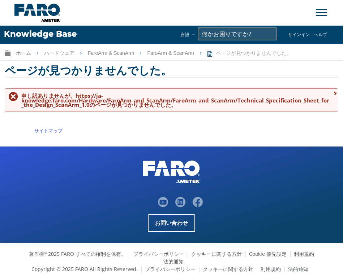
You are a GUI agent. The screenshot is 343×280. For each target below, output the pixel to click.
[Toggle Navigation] (321, 12)
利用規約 (304, 253)
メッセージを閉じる (334, 93)
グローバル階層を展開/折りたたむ (7, 53)
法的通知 (173, 261)
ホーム (24, 53)
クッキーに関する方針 (216, 253)
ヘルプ (320, 34)
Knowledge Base (40, 34)
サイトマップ (48, 130)
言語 (185, 34)
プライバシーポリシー (158, 253)
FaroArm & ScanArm (111, 53)
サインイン (299, 34)
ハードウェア (60, 53)
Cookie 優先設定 (268, 253)
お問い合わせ (171, 222)
